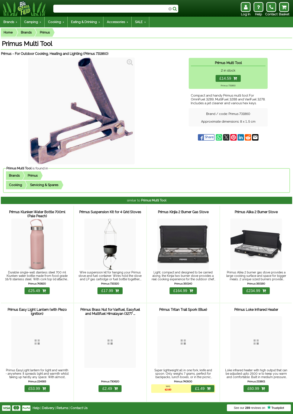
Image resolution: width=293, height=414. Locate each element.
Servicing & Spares (44, 185)
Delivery (48, 408)
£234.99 (256, 291)
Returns (62, 408)
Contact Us (78, 408)
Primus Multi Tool (19, 168)
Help (36, 408)
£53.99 (37, 388)
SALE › (140, 22)
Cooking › (56, 22)
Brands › (10, 22)
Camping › (32, 22)
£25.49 (37, 291)
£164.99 (183, 291)
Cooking (15, 185)
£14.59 (228, 78)
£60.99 (256, 388)
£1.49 (202, 388)
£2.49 (110, 388)
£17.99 (110, 291)
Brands (26, 32)
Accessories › (117, 22)
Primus (45, 32)
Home (8, 32)
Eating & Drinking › (85, 22)
